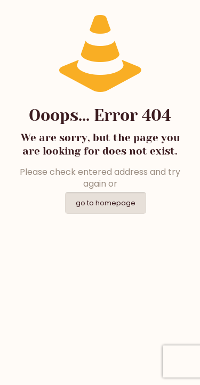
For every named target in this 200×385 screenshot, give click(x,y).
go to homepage (105, 203)
